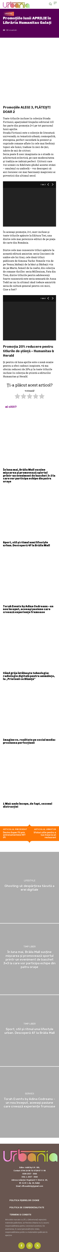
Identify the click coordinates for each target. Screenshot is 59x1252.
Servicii (29, 1093)
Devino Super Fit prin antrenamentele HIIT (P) (14, 835)
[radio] (17, 396)
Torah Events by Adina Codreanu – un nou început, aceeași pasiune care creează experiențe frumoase (28, 609)
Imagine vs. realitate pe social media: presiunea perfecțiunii (29, 741)
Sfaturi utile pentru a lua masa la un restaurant (45, 835)
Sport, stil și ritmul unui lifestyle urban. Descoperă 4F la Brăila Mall (26, 544)
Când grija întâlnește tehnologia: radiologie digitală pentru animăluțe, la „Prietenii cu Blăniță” (29, 676)
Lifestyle (8, 14)
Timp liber (29, 947)
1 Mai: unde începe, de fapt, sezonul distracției (27, 805)
